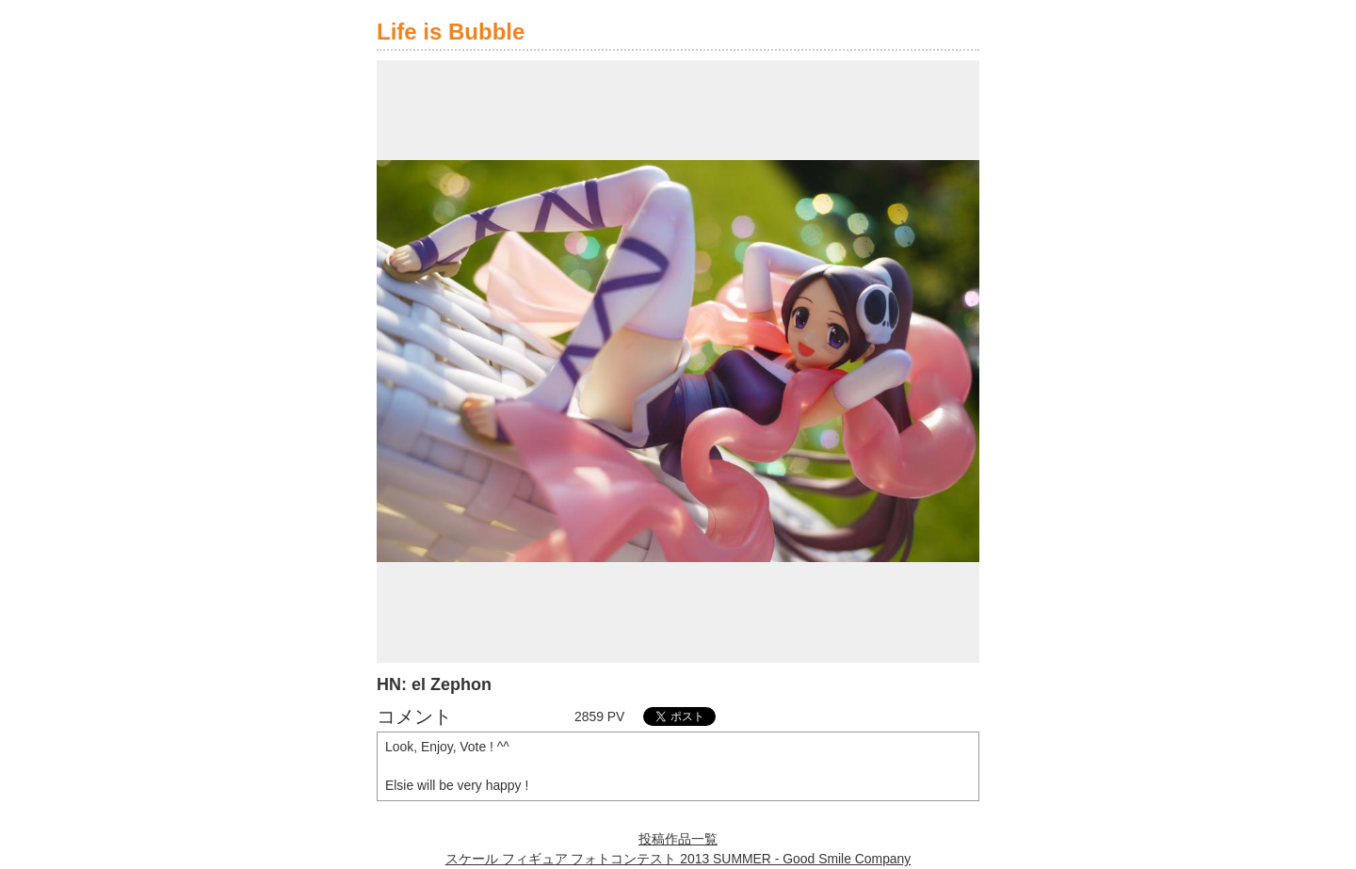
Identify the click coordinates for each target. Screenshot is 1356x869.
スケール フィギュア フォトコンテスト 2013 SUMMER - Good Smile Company (678, 858)
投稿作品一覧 (678, 838)
